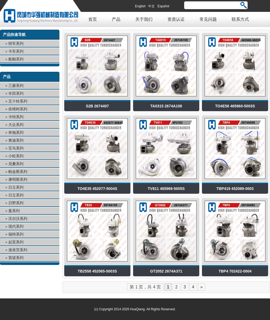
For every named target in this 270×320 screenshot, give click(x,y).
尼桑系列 (15, 164)
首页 (92, 19)
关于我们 (144, 19)
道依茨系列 (17, 250)
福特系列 (15, 234)
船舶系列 (15, 59)
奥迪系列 (15, 140)
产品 (116, 19)
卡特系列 (15, 117)
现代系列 (15, 226)
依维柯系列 (17, 109)
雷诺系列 (15, 258)
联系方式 (240, 19)
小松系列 (15, 156)
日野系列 (15, 203)
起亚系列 (15, 242)
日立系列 (15, 187)
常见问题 (208, 19)
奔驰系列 (15, 133)
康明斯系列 (17, 180)
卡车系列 (15, 51)
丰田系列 (15, 93)
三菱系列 (15, 86)
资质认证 (176, 19)
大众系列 (15, 125)
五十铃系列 (17, 101)
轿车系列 (15, 44)
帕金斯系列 (17, 172)
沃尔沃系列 (17, 219)
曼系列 (14, 211)
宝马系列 (15, 148)
